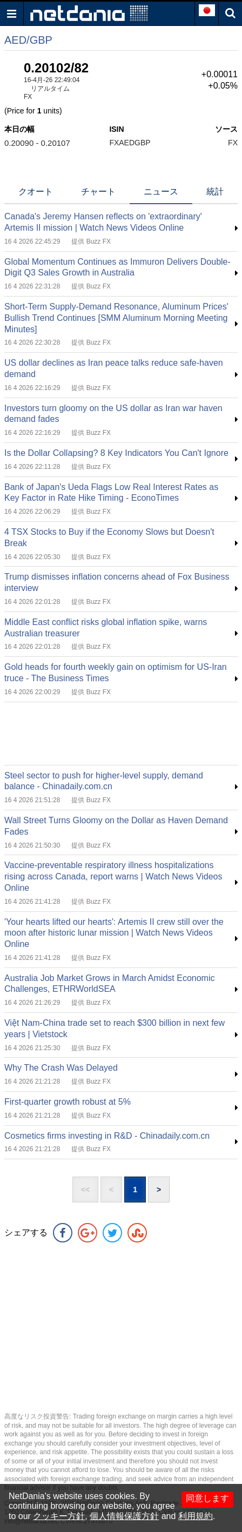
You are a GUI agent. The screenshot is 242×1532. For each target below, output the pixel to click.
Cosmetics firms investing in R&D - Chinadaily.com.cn (107, 1135)
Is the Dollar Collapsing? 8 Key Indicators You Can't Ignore (116, 453)
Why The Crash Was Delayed (61, 1067)
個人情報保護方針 (124, 1516)
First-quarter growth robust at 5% (67, 1101)
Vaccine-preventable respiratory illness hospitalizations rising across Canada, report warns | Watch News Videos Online (113, 876)
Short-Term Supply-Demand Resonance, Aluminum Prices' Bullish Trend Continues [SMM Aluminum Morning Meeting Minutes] (116, 318)
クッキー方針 (59, 1516)
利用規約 (195, 1516)
